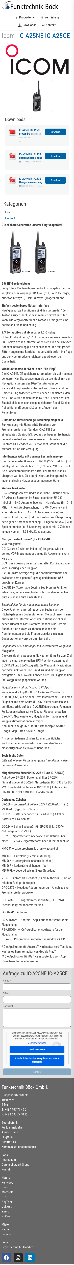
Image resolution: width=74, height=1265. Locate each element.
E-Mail (6, 993)
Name (6, 981)
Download (55, 131)
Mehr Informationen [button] (37, 1043)
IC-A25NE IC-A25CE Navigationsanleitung (30, 180)
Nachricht (8, 1006)
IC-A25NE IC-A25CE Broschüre (30, 132)
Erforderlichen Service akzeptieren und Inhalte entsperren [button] (37, 1060)
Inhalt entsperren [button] (37, 1049)
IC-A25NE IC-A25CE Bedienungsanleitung (30, 156)
